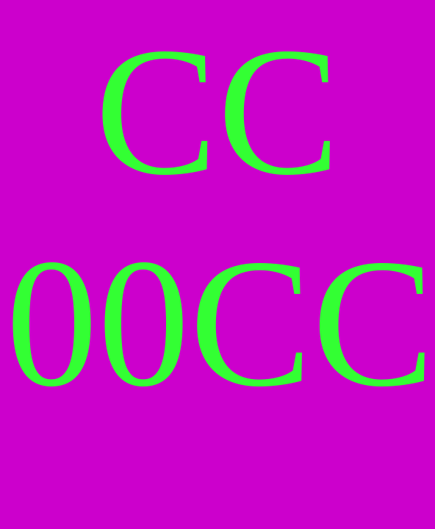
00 (98, 323)
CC (312, 323)
